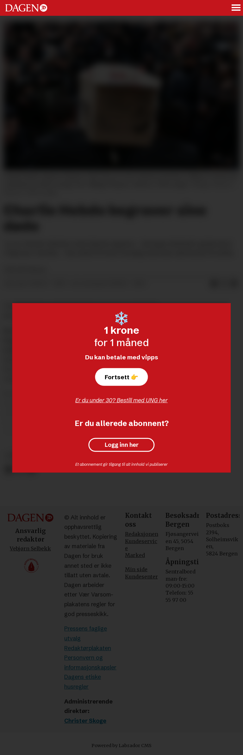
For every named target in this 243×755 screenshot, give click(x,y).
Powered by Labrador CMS (121, 745)
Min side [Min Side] (136, 569)
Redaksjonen (141, 534)
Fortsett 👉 (121, 377)
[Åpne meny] (236, 8)
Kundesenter (141, 576)
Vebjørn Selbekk (30, 548)
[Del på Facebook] (8, 469)
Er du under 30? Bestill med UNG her (121, 400)
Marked (135, 555)
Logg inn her (122, 444)
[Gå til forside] (26, 8)
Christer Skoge (85, 720)
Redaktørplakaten (87, 648)
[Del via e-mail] (234, 284)
